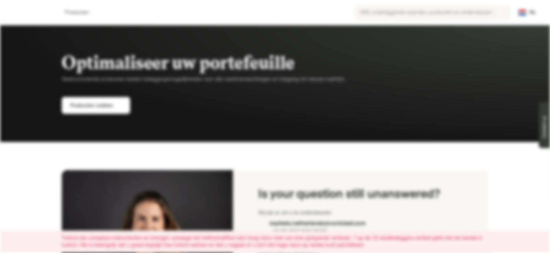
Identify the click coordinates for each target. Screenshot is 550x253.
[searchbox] (433, 13)
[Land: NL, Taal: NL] (527, 13)
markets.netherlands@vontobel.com (311, 223)
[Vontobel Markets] (30, 13)
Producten (81, 12)
